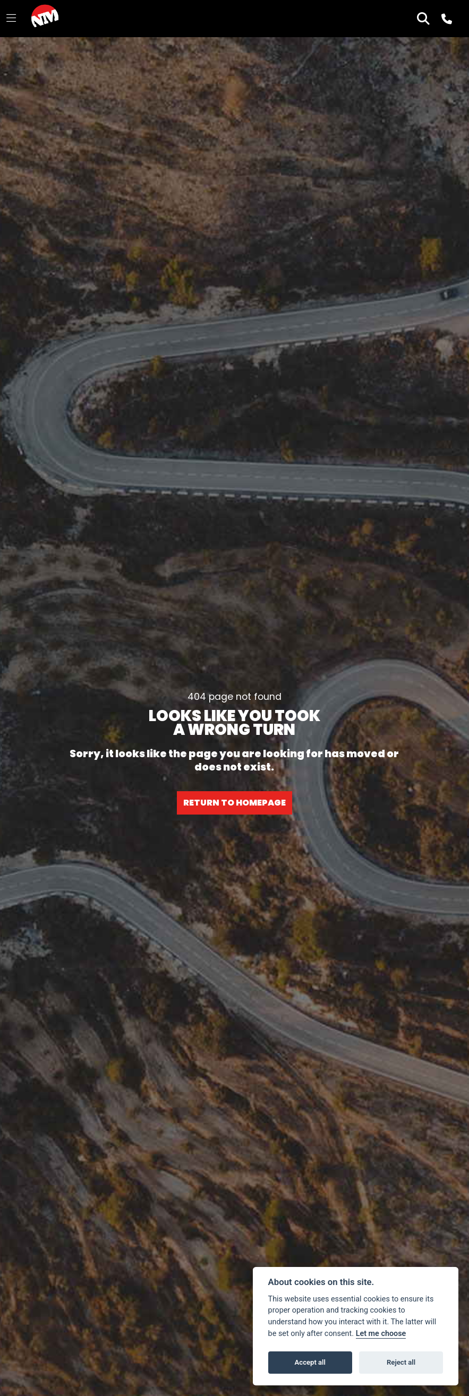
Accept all (310, 1362)
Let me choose (381, 1333)
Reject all (401, 1362)
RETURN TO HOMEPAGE (234, 803)
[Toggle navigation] (11, 19)
